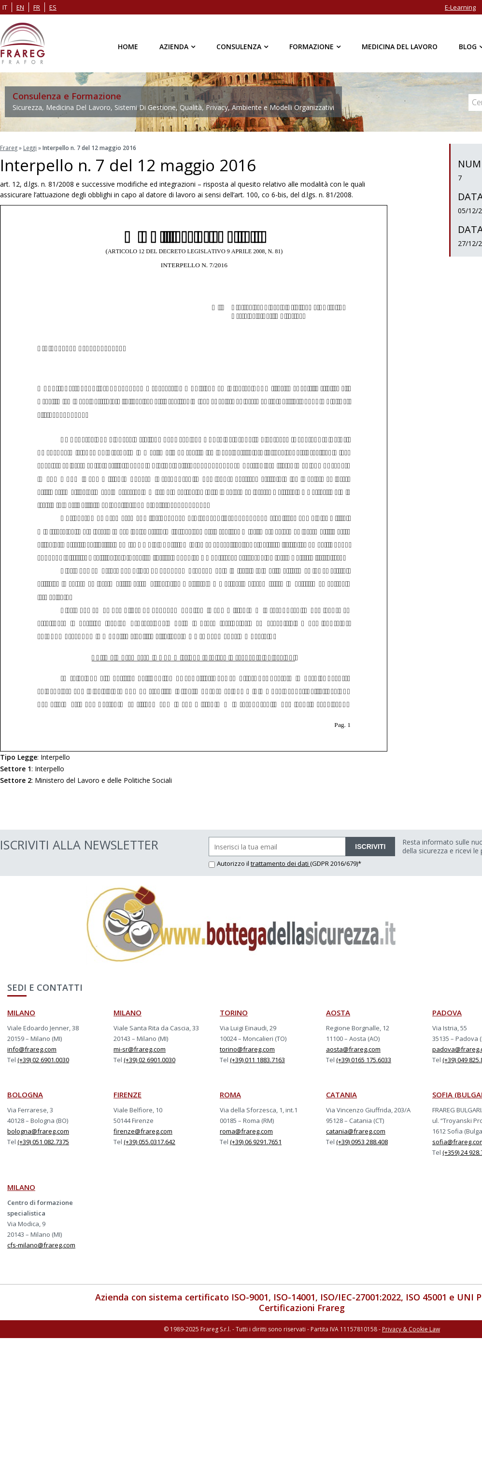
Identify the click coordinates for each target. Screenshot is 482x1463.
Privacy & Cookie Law (411, 1328)
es (53, 7)
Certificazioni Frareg (302, 1307)
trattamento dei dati (280, 863)
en (20, 7)
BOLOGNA (25, 1094)
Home (128, 46)
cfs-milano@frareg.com (41, 1244)
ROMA (230, 1094)
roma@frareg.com (246, 1130)
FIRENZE (127, 1094)
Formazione (311, 46)
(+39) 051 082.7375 (43, 1141)
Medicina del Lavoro (400, 46)
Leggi (31, 147)
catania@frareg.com (355, 1130)
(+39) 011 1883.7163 (257, 1059)
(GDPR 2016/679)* (335, 863)
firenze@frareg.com (142, 1130)
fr (36, 7)
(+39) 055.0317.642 (149, 1141)
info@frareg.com (32, 1048)
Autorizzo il (230, 863)
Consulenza (238, 46)
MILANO (21, 1012)
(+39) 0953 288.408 (362, 1141)
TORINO (234, 1012)
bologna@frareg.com (38, 1130)
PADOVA (447, 1012)
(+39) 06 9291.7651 (256, 1141)
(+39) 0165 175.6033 (363, 1059)
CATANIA (341, 1094)
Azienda (173, 46)
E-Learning (460, 7)
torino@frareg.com (247, 1048)
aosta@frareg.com (353, 1048)
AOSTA (338, 1012)
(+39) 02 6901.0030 (43, 1059)
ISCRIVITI (370, 846)
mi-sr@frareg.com (139, 1048)
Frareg (9, 147)
